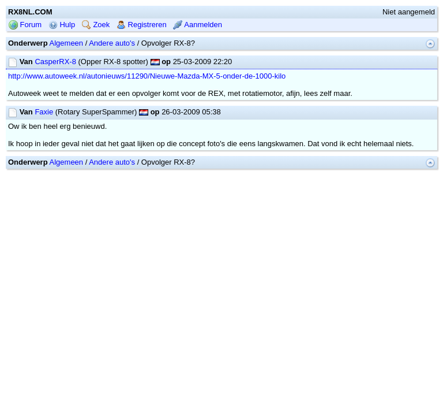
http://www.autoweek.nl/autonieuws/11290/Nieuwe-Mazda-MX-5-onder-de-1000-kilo (147, 76)
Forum (25, 24)
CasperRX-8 (55, 61)
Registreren (142, 24)
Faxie (44, 111)
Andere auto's (112, 43)
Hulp (61, 24)
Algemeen (67, 43)
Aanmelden (197, 24)
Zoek (96, 24)
